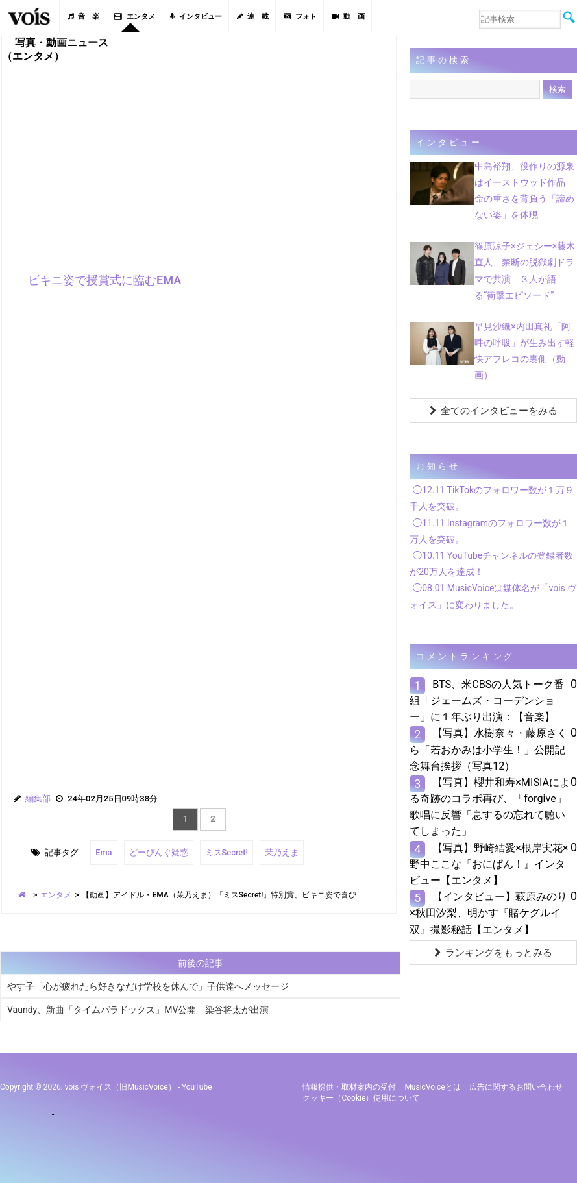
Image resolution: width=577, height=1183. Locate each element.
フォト (300, 16)
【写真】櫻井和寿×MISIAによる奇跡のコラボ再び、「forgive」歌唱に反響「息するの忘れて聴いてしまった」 (490, 807)
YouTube (197, 1087)
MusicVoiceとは (432, 1087)
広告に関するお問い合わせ (516, 1087)
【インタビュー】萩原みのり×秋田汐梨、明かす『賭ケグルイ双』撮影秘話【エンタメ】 (488, 912)
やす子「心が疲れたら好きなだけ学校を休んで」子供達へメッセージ (148, 986)
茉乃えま (282, 852)
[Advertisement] (199, 154)
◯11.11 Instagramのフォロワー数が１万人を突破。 (490, 531)
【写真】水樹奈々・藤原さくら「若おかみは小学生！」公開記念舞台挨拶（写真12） (488, 749)
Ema (103, 852)
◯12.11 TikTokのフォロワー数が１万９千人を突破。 (492, 498)
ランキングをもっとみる (493, 952)
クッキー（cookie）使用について (361, 1098)
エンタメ (134, 16)
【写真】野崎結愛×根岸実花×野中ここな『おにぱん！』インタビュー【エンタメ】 (489, 864)
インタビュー (196, 16)
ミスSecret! (226, 852)
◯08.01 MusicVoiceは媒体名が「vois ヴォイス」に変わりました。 (493, 596)
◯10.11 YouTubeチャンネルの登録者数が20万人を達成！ (491, 563)
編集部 (38, 798)
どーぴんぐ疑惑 (158, 852)
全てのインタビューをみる (494, 411)
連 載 (253, 16)
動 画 (348, 16)
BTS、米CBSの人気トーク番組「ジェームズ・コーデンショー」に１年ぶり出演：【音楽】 (487, 700)
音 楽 (83, 16)
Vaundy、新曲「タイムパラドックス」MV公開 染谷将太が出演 (138, 1010)
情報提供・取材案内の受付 (349, 1087)
